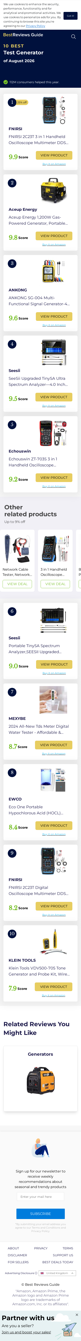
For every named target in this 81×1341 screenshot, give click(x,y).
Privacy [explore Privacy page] (41, 1248)
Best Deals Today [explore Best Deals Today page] (57, 1262)
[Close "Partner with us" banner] (76, 1314)
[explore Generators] (40, 1079)
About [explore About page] (13, 1248)
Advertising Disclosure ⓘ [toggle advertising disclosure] (21, 1273)
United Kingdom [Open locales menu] (57, 1273)
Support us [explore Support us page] (63, 1255)
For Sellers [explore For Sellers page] (18, 1262)
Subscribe (40, 1214)
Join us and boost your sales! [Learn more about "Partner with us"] (26, 1332)
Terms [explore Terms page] (68, 1248)
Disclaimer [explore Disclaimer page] (17, 1255)
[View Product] (40, 132)
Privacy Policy (35, 26)
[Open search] (73, 36)
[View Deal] (17, 561)
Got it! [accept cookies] (70, 15)
